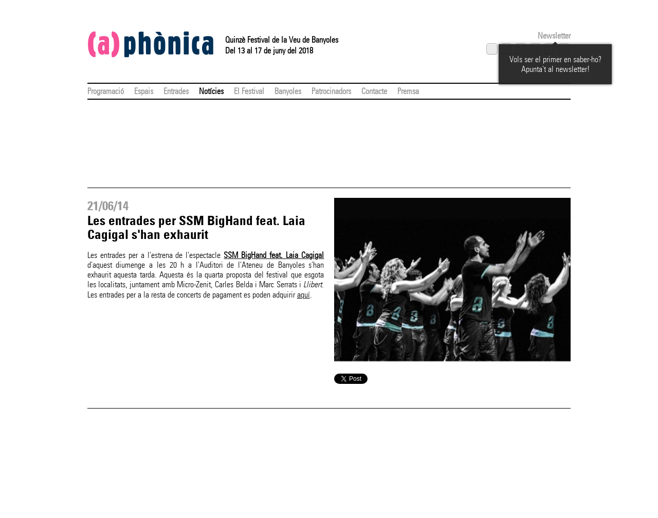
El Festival (249, 91)
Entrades (176, 91)
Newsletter (554, 36)
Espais (143, 91)
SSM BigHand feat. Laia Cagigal (274, 255)
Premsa (408, 91)
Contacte (374, 91)
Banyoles (288, 91)
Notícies (211, 91)
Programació (105, 91)
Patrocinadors (331, 91)
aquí (303, 295)
